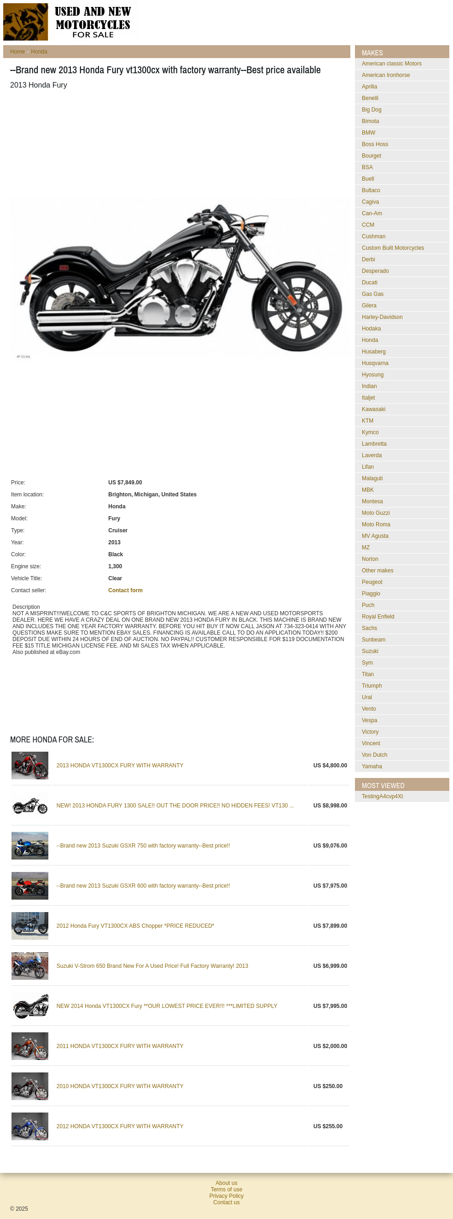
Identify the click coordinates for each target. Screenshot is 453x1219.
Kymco (370, 432)
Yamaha (372, 766)
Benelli (370, 98)
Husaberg (374, 351)
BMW (368, 133)
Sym (367, 663)
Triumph (372, 686)
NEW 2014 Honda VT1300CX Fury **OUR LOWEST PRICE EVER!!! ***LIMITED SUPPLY (167, 1006)
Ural (367, 697)
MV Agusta (375, 536)
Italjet (368, 398)
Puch (368, 605)
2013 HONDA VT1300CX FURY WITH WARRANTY (120, 765)
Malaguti (372, 478)
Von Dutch (374, 755)
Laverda (372, 455)
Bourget (371, 156)
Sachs (369, 628)
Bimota (370, 121)
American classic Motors (392, 63)
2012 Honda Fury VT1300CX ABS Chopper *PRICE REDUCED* (136, 926)
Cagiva (370, 202)
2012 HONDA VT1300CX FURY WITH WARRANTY (120, 1126)
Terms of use (227, 1189)
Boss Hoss (375, 144)
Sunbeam (373, 639)
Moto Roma (376, 524)
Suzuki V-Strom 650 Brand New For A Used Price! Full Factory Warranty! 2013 (152, 966)
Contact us (226, 1202)
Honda (39, 51)
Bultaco (371, 190)
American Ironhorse (386, 75)
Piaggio (371, 593)
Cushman (373, 236)
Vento (369, 709)
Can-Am (372, 213)
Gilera (369, 305)
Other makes (378, 570)
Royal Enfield (378, 616)
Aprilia (369, 86)
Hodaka (371, 328)
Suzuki (370, 651)
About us (226, 1183)
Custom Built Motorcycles (393, 248)
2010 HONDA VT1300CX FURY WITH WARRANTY (120, 1086)
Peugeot (372, 582)
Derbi (368, 259)
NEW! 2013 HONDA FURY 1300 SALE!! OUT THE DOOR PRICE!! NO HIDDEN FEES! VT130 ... (175, 805)
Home (17, 51)
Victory (370, 732)
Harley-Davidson (382, 317)
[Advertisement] (177, 119)
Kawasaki (373, 409)
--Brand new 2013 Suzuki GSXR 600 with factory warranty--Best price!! (143, 886)
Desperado (375, 271)
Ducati (370, 282)
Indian (369, 386)
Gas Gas (372, 294)
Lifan (368, 467)
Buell (368, 179)
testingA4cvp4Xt (382, 796)
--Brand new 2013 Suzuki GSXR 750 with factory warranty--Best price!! (143, 845)
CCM (368, 225)
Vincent (371, 743)
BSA (367, 167)
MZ (366, 547)
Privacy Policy (226, 1196)
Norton (370, 559)
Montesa (372, 501)
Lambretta (374, 444)
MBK (368, 490)
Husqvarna (375, 363)
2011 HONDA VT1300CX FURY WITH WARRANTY (120, 1046)
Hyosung (372, 374)
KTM (367, 421)
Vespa (369, 720)
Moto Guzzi (376, 513)
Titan (368, 674)
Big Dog (372, 109)
